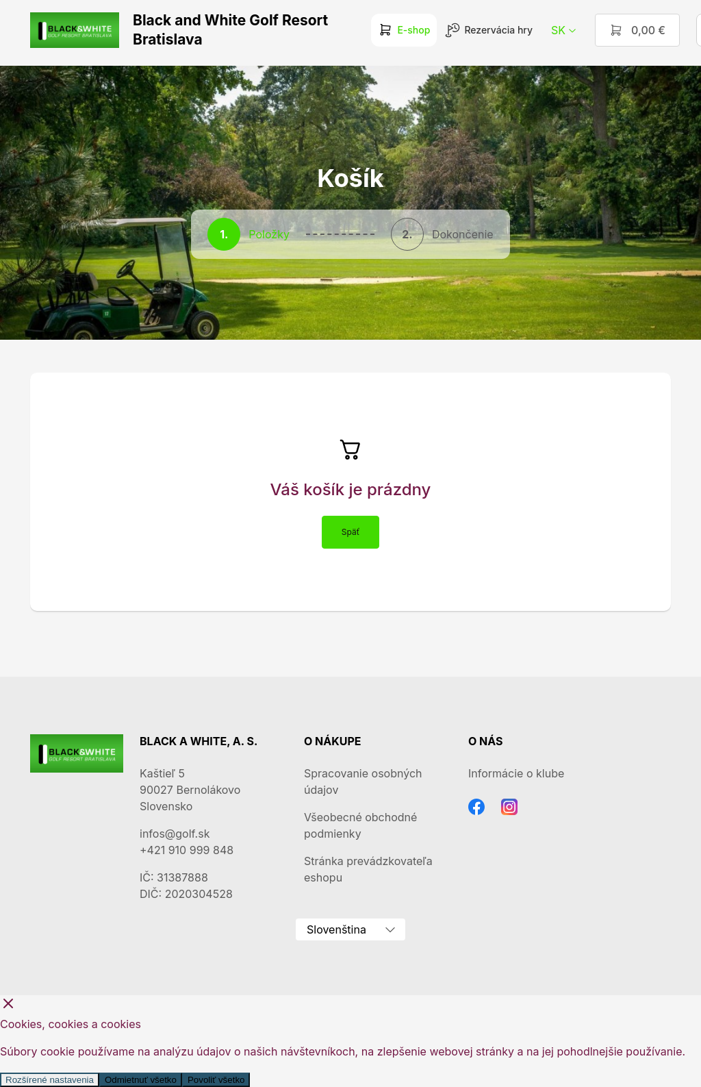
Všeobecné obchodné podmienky (360, 825)
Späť (350, 532)
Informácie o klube (516, 773)
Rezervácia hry (489, 30)
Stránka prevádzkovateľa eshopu (368, 869)
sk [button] (564, 30)
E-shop (404, 30)
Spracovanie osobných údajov (363, 781)
